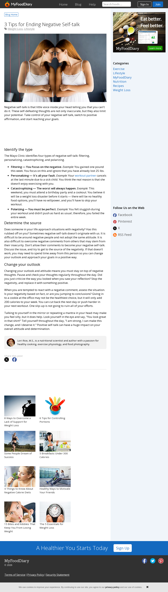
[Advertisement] (55, 133)
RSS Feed (122, 234)
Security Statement (57, 575)
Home (63, 4)
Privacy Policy (35, 575)
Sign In (144, 4)
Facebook (122, 215)
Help (92, 4)
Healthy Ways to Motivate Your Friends (55, 480)
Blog (78, 4)
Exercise (119, 69)
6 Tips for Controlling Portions (55, 409)
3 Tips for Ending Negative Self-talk (42, 24)
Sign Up (122, 548)
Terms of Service (14, 575)
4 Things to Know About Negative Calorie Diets (19, 480)
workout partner (85, 175)
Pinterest (122, 221)
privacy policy (112, 587)
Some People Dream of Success (19, 445)
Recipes (118, 86)
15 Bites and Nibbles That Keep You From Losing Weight (19, 517)
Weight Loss (15, 29)
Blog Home (11, 14)
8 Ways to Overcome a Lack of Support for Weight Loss (19, 411)
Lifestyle (29, 29)
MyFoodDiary (122, 77)
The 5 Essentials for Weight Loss (55, 515)
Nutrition (119, 81)
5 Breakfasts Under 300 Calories (55, 445)
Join (157, 4)
